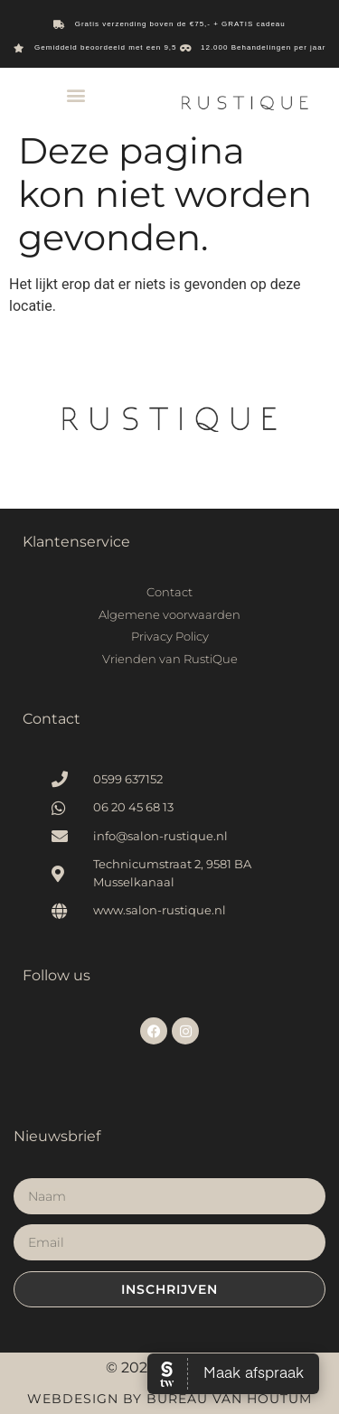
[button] (75, 95)
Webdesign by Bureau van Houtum (169, 1399)
